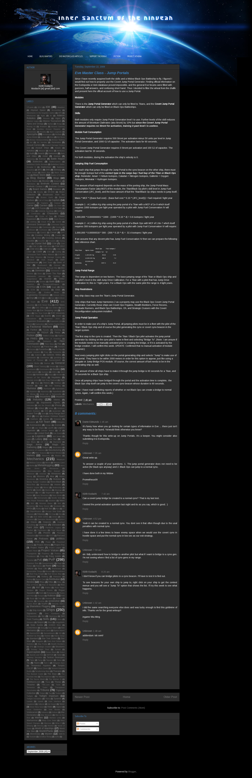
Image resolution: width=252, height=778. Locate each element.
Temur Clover (42, 668)
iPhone (58, 405)
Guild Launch (32, 372)
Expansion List (56, 321)
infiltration (30, 403)
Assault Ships (42, 148)
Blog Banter (37, 177)
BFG (40, 170)
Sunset (58, 649)
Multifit (38, 490)
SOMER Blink (55, 625)
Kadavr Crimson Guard (54, 416)
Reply (85, 443)
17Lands (30, 107)
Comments (83, 729)
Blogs (56, 178)
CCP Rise (31, 211)
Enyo (31, 298)
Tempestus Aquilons (41, 665)
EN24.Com (31, 292)
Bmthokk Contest (50, 183)
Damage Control (54, 257)
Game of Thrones (35, 360)
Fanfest (34, 330)
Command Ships (58, 224)
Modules (57, 479)
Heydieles (56, 377)
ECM (33, 290)
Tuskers (58, 693)
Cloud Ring (46, 222)
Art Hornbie (42, 142)
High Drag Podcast (49, 380)
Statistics (30, 644)
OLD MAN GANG (40, 517)
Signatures (31, 613)
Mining (29, 476)
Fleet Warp (49, 344)
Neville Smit (57, 498)
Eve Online (53, 308)
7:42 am (105, 494)
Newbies (52, 501)
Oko (60, 514)
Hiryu (37, 383)
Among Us (31, 126)
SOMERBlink (32, 628)
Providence (31, 556)
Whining (30, 726)
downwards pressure (36, 276)
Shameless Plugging (40, 606)
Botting (29, 192)
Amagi (59, 124)
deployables (31, 268)
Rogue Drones (46, 590)
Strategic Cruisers (44, 647)
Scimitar (30, 601)
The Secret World (37, 679)
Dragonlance (32, 279)
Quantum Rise (32, 563)
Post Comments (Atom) (133, 707)
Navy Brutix (57, 495)
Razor (59, 566)
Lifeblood (30, 433)
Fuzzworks (57, 352)
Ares (52, 137)
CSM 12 (35, 246)
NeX (32, 503)
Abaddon (61, 107)
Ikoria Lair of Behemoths (50, 394)
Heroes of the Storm (36, 377)
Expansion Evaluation (36, 321)
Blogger (132, 771)
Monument (44, 485)
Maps (29, 453)
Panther (30, 530)
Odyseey (30, 514)
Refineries (31, 576)
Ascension (56, 142)
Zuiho (57, 737)
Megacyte (61, 459)
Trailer (44, 687)
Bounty (40, 192)
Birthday (57, 170)
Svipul (62, 652)
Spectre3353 (35, 633)
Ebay (63, 287)
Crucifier (41, 241)
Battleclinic (38, 162)
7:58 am (97, 550)
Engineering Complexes (38, 295)
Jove (43, 413)
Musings (58, 490)
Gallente (38, 355)
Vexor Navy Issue (37, 707)
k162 (37, 416)
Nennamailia (42, 498)
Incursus (60, 396)
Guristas (44, 372)
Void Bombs (54, 709)
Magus (45, 447)
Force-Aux (49, 347)
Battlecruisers (54, 162)
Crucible (30, 241)
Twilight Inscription (34, 699)
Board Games (40, 189)
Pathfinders (42, 530)
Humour (31, 388)
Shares (59, 606)
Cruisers (52, 241)
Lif (60, 430)
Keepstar (57, 419)
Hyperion (33, 391)
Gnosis (52, 366)
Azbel (45, 156)
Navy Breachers (42, 495)
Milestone (30, 474)
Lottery (38, 439)
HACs (54, 372)
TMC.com (46, 685)
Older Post (170, 696)
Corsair (53, 232)
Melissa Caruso (35, 463)
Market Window (56, 453)
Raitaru (29, 566)
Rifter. (59, 582)
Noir (59, 503)
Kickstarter (31, 422)
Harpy (50, 375)
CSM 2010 (47, 246)
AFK (60, 113)
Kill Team (44, 421)
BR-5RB (51, 192)
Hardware (40, 374)
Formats (61, 347)
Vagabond (31, 704)
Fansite (46, 330)
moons (57, 484)
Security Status (58, 604)
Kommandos (35, 425)
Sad (39, 598)
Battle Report (58, 158)
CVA (49, 252)
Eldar (57, 290)
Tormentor (31, 687)
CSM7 (29, 252)
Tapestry (49, 660)
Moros (45, 487)
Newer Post (82, 696)
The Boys (52, 674)
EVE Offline (40, 308)
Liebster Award (47, 430)
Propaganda (31, 553)
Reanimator (56, 569)
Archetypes (47, 134)
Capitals (56, 200)
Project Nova (32, 551)
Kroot (29, 428)
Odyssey (41, 514)
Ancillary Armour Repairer (49, 129)
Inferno (57, 400)
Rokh (41, 593)
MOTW (29, 490)
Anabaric (43, 126)
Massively (46, 456)
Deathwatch (42, 265)
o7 (64, 509)
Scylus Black (32, 604)
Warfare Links (55, 718)
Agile (43, 116)
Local (29, 436)
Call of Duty (43, 200)
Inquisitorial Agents (50, 403)
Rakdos (39, 566)
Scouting (40, 601)
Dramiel (47, 279)
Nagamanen (50, 493)
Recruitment (60, 571)
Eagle (54, 287)
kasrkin (46, 419)
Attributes (61, 151)
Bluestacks (31, 184)
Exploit (29, 324)
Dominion (40, 270)
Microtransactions (34, 471)
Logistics (40, 436)
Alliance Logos (33, 121)
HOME (30, 56)
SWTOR (50, 655)
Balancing (31, 159)
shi (28, 610)
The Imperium (46, 677)
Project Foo (59, 545)
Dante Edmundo (91, 422)
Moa (52, 476)
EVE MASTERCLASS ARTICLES (71, 56)
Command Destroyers (37, 224)
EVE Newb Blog (44, 305)
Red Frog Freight (37, 574)
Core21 (43, 232)
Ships (50, 610)
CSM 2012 (60, 246)
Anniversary (31, 132)
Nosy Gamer (44, 506)
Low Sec (53, 439)
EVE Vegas (35, 316)
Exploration (39, 324)
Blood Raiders (32, 181)
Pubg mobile (55, 556)
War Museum (46, 715)
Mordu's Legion (33, 487)
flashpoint (47, 341)
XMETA (62, 734)
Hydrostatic (60, 388)
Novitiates (57, 506)
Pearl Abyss (56, 530)
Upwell (40, 701)
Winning (40, 726)
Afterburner (31, 116)
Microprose (54, 468)
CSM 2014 (48, 249)
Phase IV (31, 533)
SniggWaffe (60, 622)
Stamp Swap (59, 636)
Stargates (39, 641)
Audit (31, 153)
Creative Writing (42, 235)
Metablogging (46, 465)
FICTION (117, 56)
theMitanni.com (33, 682)
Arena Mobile (32, 137)
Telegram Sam (59, 663)
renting (29, 579)
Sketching (53, 616)
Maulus (58, 456)
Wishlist (51, 726)
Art (31, 142)
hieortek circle (32, 380)
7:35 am (97, 453)
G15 (28, 355)
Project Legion (55, 548)
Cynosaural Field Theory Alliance (40, 254)
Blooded (46, 181)
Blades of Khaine (58, 175)
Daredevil (30, 260)
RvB (63, 596)
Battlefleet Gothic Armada (37, 164)
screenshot (54, 601)
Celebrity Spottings (46, 211)
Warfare (39, 717)
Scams (59, 598)
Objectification (35, 511)
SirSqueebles (32, 616)
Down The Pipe (53, 273)
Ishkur (41, 408)
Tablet (59, 655)
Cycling (58, 252)
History (46, 383)
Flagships (30, 341)
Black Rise (45, 172)
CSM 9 (59, 249)
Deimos (57, 265)
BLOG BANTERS (46, 56)
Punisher (30, 560)
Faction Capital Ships (56, 324)
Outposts (47, 522)
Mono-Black (55, 482)
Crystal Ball (40, 243)
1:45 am (104, 422)
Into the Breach (44, 405)
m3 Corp (44, 442)
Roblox (47, 587)
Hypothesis (57, 391)
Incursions (45, 396)
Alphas (50, 124)
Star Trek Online (49, 638)
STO (31, 647)
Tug (50, 693)
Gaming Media (33, 363)
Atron (51, 151)
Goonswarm (44, 369)
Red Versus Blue (55, 574)
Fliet (59, 344)
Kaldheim (34, 419)
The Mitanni (60, 677)
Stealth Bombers (58, 644)
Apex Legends (56, 132)
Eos (46, 298)
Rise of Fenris (32, 585)
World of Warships (44, 728)
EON (40, 298)
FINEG (34, 338)
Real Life (42, 568)
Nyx (57, 509)
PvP (52, 560)
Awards (41, 153)
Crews (29, 238)
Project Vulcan (50, 550)
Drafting (56, 276)
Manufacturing (55, 450)
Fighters (61, 336)
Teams (37, 663)
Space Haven (59, 630)
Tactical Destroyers (56, 657)
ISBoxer (30, 408)
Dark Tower (47, 262)
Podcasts (43, 538)
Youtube (32, 737)
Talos (32, 660)
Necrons (30, 498)
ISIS (46, 411)
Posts (81, 723)
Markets (31, 455)
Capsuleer (31, 203)
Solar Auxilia (37, 625)
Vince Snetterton (34, 709)
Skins (59, 619)
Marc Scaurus (40, 453)
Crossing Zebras (53, 238)
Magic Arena (34, 444)
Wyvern (48, 733)
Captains (44, 203)
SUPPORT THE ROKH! (98, 56)
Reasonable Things (34, 571)
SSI (60, 633)
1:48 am (97, 631)
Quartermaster (48, 563)
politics (60, 538)
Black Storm (39, 175)
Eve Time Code (41, 313)
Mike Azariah (54, 471)
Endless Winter (51, 292)
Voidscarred (32, 712)
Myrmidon (31, 493)
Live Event (57, 433)
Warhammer (32, 720)
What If (58, 723)
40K (47, 107)
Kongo (48, 425)
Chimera (30, 216)
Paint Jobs (32, 527)
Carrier (30, 205)
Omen (54, 517)
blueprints (58, 181)
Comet (58, 222)
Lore (29, 439)
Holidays (57, 383)
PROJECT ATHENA (134, 56)
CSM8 (39, 252)
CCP (29, 208)
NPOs (29, 508)
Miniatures (56, 474)
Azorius (57, 156)
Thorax (58, 682)
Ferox (57, 332)
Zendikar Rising (45, 737)
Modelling (44, 479)
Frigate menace (33, 352)
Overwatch (56, 525)
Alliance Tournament (52, 121)
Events (48, 316)
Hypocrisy (45, 391)
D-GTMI (61, 254)
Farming (57, 330)
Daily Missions (36, 257)
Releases (57, 577)
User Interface (55, 701)
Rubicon (51, 595)
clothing (33, 222)
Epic (53, 298)
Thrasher (31, 685)
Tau (28, 663)
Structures (60, 647)
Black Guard (32, 172)
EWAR (58, 316)
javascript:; (57, 411)
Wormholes (35, 734)
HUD (41, 386)
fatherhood (31, 333)
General (60, 362)
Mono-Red (31, 485)
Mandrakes (57, 447)
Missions (41, 476)
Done (39, 274)
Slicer (50, 622)
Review (30, 582)
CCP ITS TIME (56, 208)
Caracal (57, 203)
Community (47, 227)
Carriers (44, 205)
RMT (38, 587)
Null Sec (48, 508)
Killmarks (61, 422)
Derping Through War (48, 268)
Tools (58, 685)
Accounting (56, 110)
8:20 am (105, 572)
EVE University (58, 313)
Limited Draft (43, 433)
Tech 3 (46, 663)
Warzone (47, 723)
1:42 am (97, 603)
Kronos (58, 425)
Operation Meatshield (46, 519)
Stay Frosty (42, 644)
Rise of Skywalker (49, 585)
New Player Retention (36, 501)
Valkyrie (41, 704)
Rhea (42, 582)
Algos (57, 118)
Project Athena (43, 545)
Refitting (44, 577)
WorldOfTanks (46, 731)
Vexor (62, 704)
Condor (59, 227)
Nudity (38, 509)
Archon (58, 134)
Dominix (30, 274)
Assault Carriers (34, 145)
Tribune (44, 690)
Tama (40, 660)
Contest (55, 229)
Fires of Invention (53, 339)
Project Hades (37, 547)
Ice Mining (31, 394)
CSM (54, 243)
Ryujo (32, 598)
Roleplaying (51, 593)
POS (37, 542)
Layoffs (51, 428)
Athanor (42, 151)
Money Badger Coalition (37, 482)
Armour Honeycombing (39, 140)
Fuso (46, 352)
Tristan (42, 693)
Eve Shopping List (48, 310)
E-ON (43, 287)
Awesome (52, 153)
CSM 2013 (34, 249)
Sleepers (30, 622)
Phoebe (46, 533)
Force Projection (33, 347)
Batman (42, 159)
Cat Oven (58, 206)
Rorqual (41, 596)
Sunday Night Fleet (40, 649)
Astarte (58, 148)
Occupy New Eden (53, 511)
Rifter (50, 582)
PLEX (51, 536)
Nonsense (31, 506)
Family (62, 327)
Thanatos (57, 671)
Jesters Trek (32, 413)
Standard (34, 638)
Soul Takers (53, 628)
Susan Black (51, 652)
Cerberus (61, 211)
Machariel (57, 442)
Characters (52, 213)
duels (51, 281)
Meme (47, 463)
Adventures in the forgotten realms (41, 113)
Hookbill (30, 386)
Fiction (31, 335)
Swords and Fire (36, 655)
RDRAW (30, 569)
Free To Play (57, 349)
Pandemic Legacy (53, 528)
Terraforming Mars (42, 671)
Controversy (31, 232)
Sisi (43, 616)
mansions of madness (36, 450)
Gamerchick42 (55, 360)
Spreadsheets (49, 633)
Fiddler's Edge (48, 336)
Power (48, 542)
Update (29, 701)
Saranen (48, 598)
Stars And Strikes (54, 641)
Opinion (62, 519)
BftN (48, 170)
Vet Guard (52, 704)
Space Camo (45, 630)
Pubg (42, 556)
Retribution (54, 579)
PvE (39, 559)
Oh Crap (52, 514)
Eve (45, 301)
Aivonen (46, 118)
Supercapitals (33, 652)
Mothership (57, 487)
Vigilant (59, 707)
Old (28, 517)
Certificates (35, 214)
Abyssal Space (38, 110)
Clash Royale (59, 219)
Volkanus (44, 712)
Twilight (30, 696)
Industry (38, 399)
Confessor (31, 230)
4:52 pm (97, 518)
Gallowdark (31, 358)
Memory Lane (59, 463)
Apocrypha (32, 134)
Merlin (31, 465)
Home (126, 696)
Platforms (42, 536)
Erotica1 (61, 298)
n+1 (40, 493)
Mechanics (88, 404)
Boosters (57, 189)
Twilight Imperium (48, 696)
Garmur (47, 363)
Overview (43, 525)
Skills (46, 619)
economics (45, 290)
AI (51, 116)
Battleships (46, 167)
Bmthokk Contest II (36, 186)
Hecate (59, 375)
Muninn (48, 490)
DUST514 (31, 287)
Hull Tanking (54, 386)
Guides (56, 369)
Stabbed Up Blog (34, 636)
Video (49, 707)
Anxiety (43, 132)
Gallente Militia (54, 355)
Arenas (43, 137)
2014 (40, 107)
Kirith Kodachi (90, 494)
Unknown (87, 453)
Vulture (55, 712)
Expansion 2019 (51, 319)
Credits (58, 235)
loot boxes (57, 436)
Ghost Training (40, 366)
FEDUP (44, 332)
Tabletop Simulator (34, 657)
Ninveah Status (46, 503)
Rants (48, 565)
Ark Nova (61, 137)
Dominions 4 (56, 271)
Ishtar (51, 408)
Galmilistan (44, 358)
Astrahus (31, 151)
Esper (33, 302)
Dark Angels (47, 260)
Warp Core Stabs (49, 720)
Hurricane (47, 388)
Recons (48, 571)
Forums (32, 349)
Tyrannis (57, 699)
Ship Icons (37, 610)
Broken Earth (47, 197)
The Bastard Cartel (35, 674)
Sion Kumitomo (52, 613)
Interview (30, 405)
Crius (38, 238)
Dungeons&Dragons (51, 284)
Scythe (44, 604)
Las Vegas (39, 428)
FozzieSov (43, 349)
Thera (47, 682)
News (62, 500)
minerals (42, 474)
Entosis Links (59, 295)
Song (43, 628)
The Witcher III (55, 679)
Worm (62, 731)
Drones (42, 282)
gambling (57, 358)
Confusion (43, 230)
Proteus (58, 553)
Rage (59, 563)
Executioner (31, 319)
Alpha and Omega (35, 124)
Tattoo (59, 660)
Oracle (34, 522)
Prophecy (45, 553)
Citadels (44, 219)
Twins (47, 699)
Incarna (30, 396)
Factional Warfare (41, 326)
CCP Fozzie (40, 208)
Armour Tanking (58, 140)
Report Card (41, 579)
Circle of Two (45, 216)
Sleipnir (40, 622)
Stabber (47, 636)
